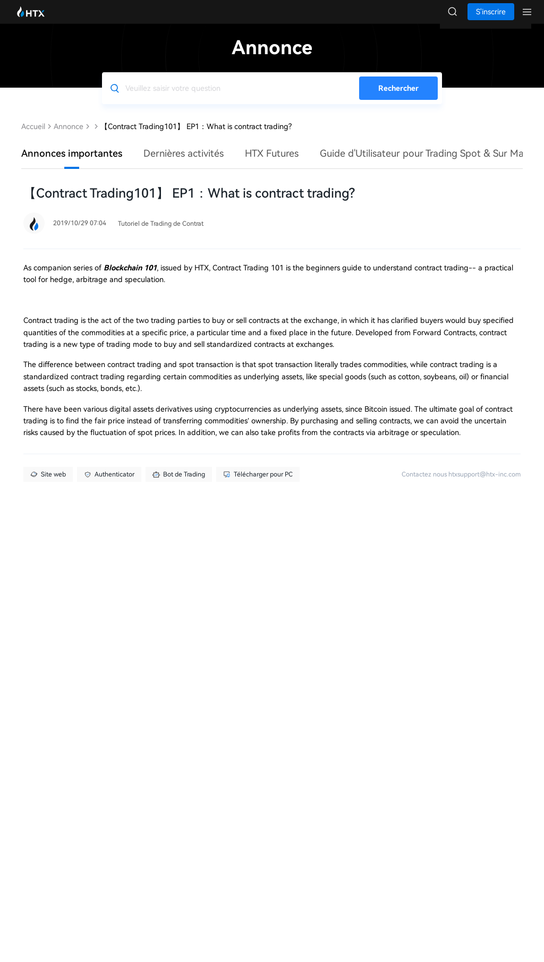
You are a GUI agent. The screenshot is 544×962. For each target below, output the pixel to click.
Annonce (68, 137)
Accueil (33, 137)
